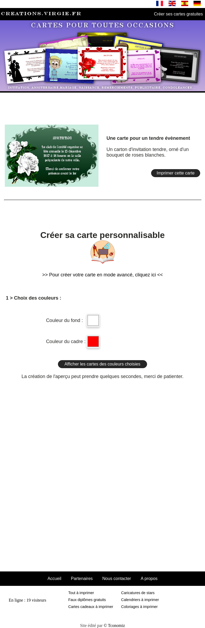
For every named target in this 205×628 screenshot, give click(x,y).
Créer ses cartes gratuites (178, 14)
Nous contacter (116, 578)
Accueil (54, 578)
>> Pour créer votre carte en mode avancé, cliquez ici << (102, 274)
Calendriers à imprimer (140, 600)
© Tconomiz (114, 625)
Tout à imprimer (81, 593)
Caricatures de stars (138, 593)
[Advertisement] (102, 106)
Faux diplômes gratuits (87, 600)
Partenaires (82, 578)
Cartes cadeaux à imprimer (90, 607)
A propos (149, 578)
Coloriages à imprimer (139, 607)
